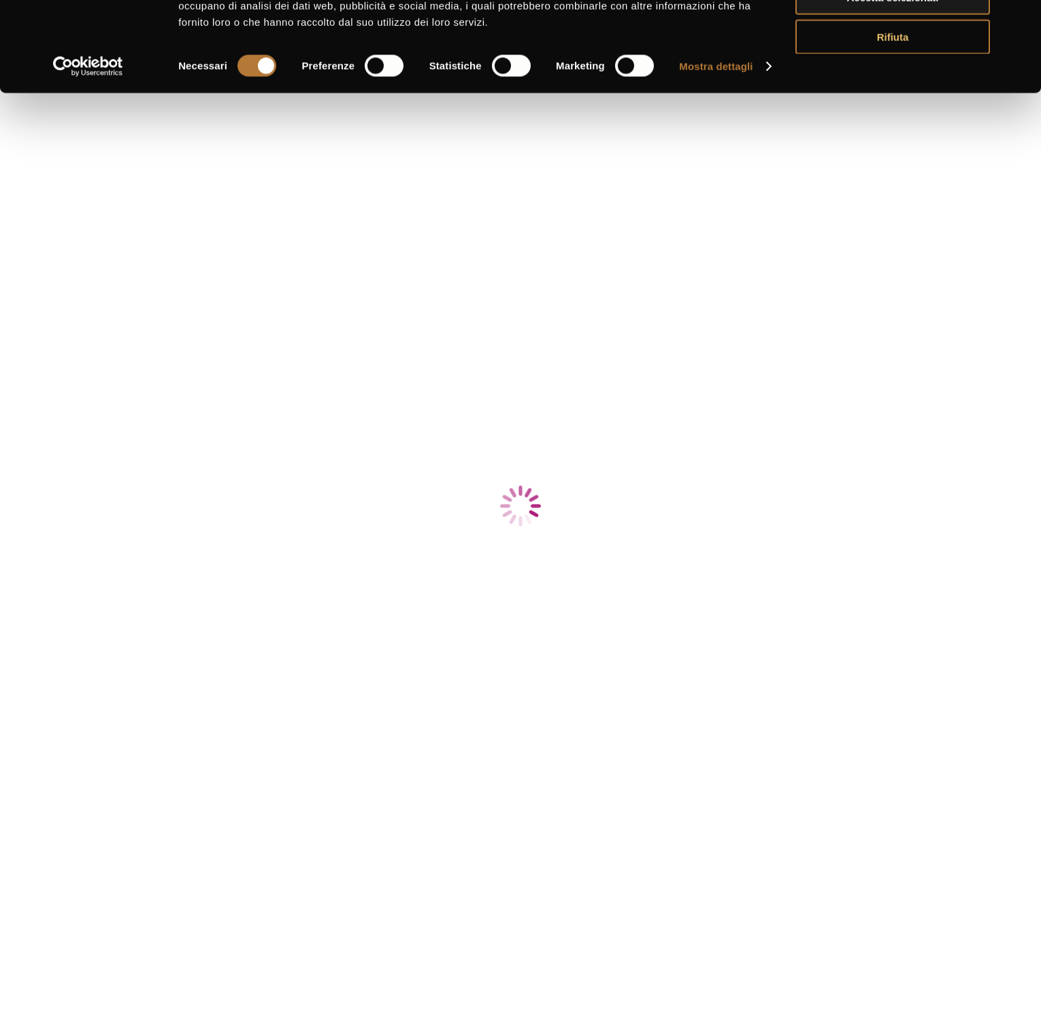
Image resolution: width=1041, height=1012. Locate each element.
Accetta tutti (893, 33)
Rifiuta (893, 113)
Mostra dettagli (716, 142)
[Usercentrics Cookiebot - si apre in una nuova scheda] (88, 143)
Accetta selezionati (892, 74)
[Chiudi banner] (1020, 21)
